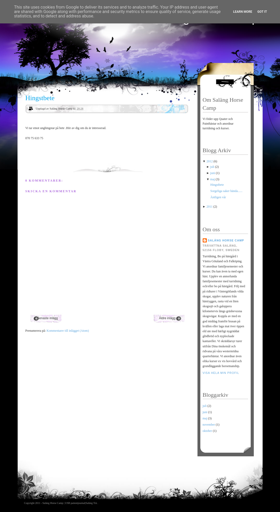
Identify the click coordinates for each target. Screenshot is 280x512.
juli (212, 167)
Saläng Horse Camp (226, 240)
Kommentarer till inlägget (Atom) (67, 330)
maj (213, 179)
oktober (207, 431)
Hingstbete (40, 98)
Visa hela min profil (221, 372)
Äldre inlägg (167, 318)
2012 (210, 161)
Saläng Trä (92, 503)
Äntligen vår (218, 197)
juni (213, 173)
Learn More (242, 12)
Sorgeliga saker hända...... (226, 191)
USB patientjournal (75, 503)
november (209, 424)
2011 (210, 206)
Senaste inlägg (47, 318)
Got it (262, 12)
